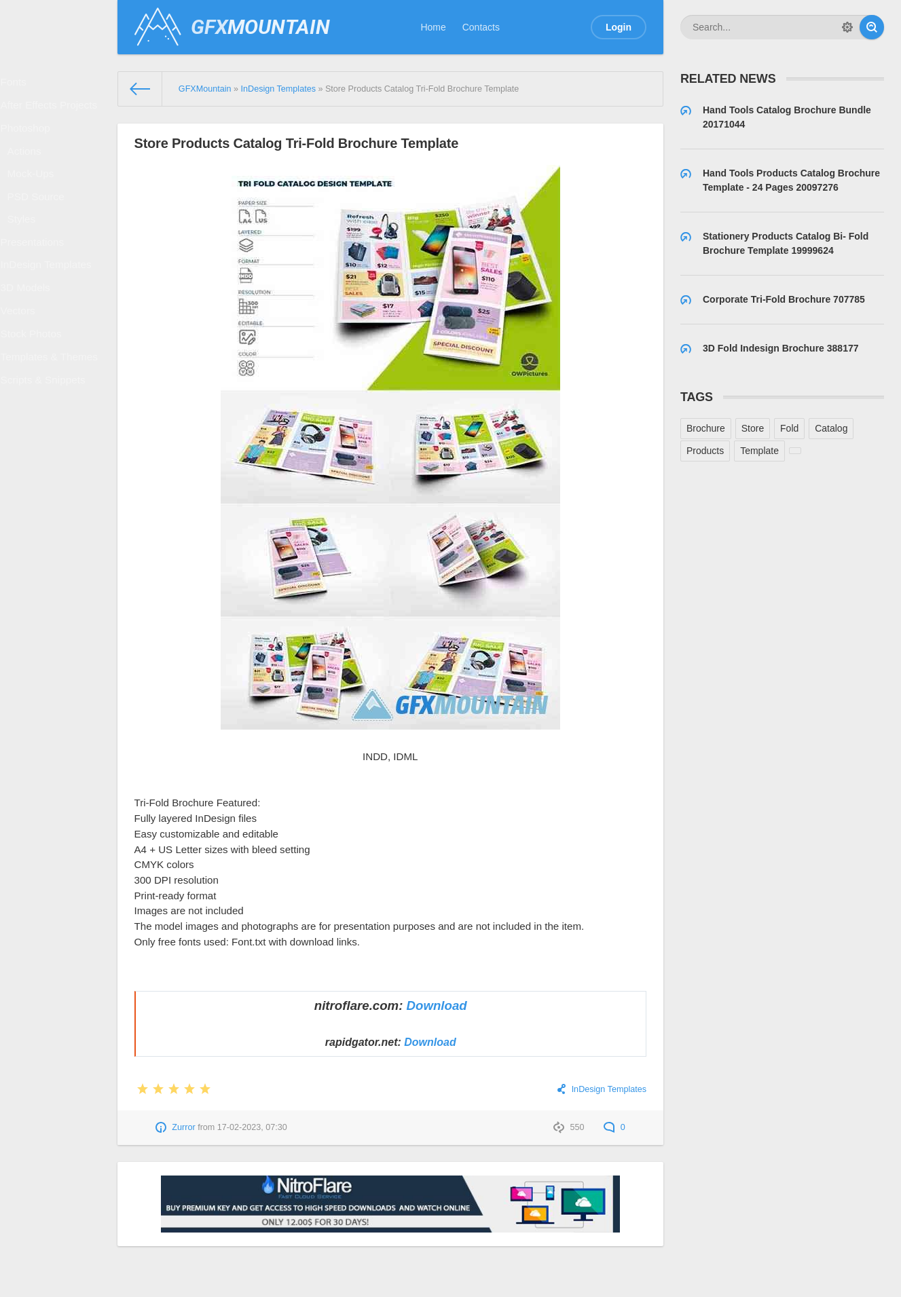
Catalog (831, 428)
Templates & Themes (51, 421)
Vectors (23, 364)
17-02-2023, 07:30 (252, 1127)
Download (437, 1005)
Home (432, 27)
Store (752, 428)
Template (759, 450)
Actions (29, 169)
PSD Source (40, 224)
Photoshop (29, 141)
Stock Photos (35, 393)
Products (705, 450)
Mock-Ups (35, 196)
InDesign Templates (48, 308)
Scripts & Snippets (45, 450)
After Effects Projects (51, 113)
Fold (789, 428)
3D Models (29, 336)
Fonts (19, 84)
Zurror (183, 1127)
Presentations (36, 279)
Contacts (481, 27)
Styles (26, 251)
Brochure (705, 428)
